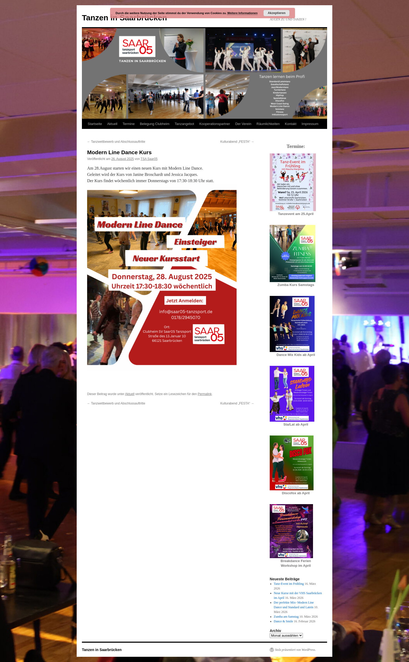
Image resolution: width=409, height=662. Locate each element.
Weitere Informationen (242, 13)
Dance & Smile (283, 621)
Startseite (95, 124)
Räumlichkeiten (268, 124)
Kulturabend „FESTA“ (237, 142)
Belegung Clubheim (154, 124)
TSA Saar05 (149, 159)
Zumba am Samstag (286, 616)
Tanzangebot (184, 124)
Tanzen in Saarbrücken (102, 650)
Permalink (205, 394)
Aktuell (112, 124)
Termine (129, 124)
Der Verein (243, 124)
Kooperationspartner (214, 124)
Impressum (310, 124)
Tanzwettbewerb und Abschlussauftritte (116, 142)
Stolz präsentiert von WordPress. (295, 650)
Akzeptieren (276, 13)
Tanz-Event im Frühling (289, 584)
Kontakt (290, 124)
